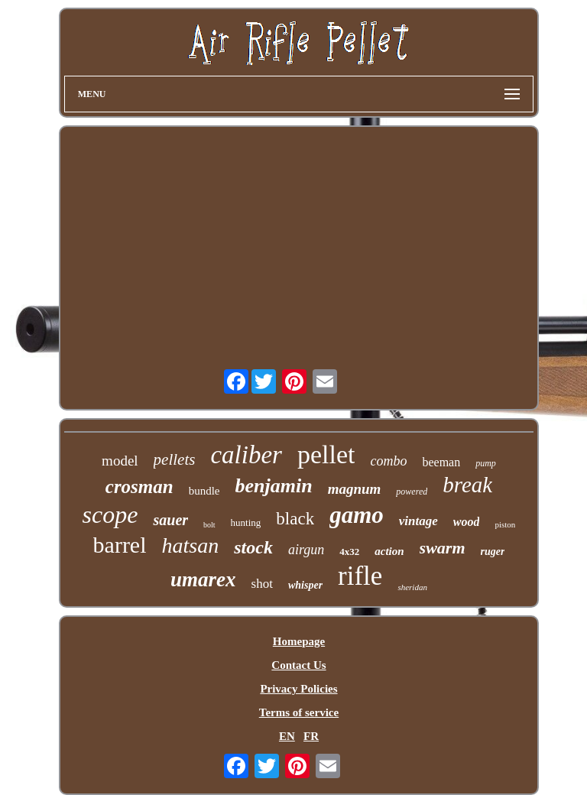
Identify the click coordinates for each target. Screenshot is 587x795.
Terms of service (299, 712)
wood (466, 521)
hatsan (190, 545)
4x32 (349, 551)
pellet (326, 454)
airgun (306, 549)
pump (485, 463)
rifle (360, 576)
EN (287, 736)
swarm (442, 547)
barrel (120, 544)
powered (411, 491)
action (389, 551)
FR (311, 736)
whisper (305, 585)
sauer (170, 519)
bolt (209, 525)
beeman (441, 462)
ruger (493, 551)
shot (262, 583)
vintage (418, 521)
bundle (204, 491)
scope (110, 514)
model (120, 461)
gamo (356, 514)
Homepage (299, 641)
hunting (246, 522)
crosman (139, 486)
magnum (354, 489)
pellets (175, 459)
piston (505, 524)
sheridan (412, 587)
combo (388, 461)
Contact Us (298, 665)
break (467, 484)
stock (253, 547)
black (295, 518)
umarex (203, 579)
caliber (245, 455)
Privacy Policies (298, 689)
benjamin (274, 486)
